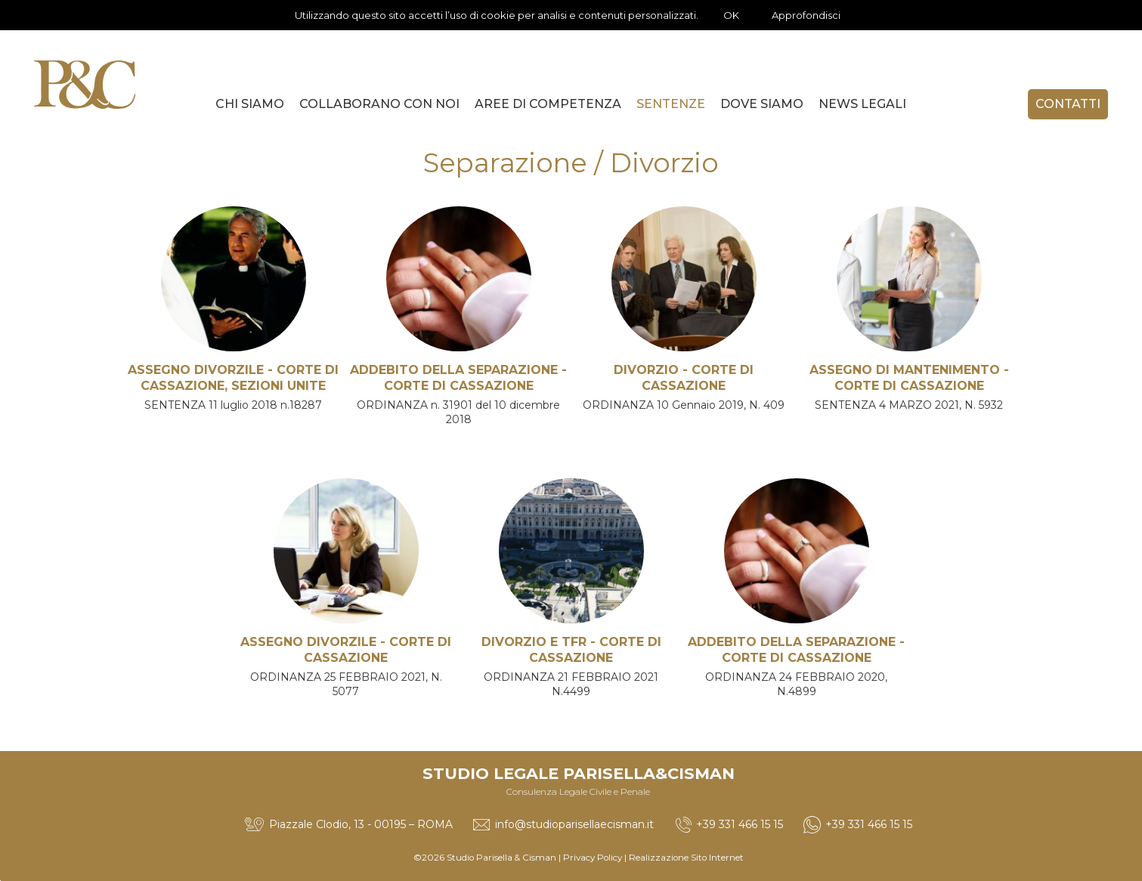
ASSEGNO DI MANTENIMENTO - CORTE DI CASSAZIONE (909, 378)
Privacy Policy (592, 857)
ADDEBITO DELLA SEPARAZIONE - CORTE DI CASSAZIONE (458, 378)
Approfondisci (806, 15)
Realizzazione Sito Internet (686, 857)
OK (731, 15)
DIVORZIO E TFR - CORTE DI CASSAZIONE (571, 650)
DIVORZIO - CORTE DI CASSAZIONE (684, 378)
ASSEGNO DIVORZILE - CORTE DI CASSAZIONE (345, 650)
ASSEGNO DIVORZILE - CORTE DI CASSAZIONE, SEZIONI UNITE (233, 378)
